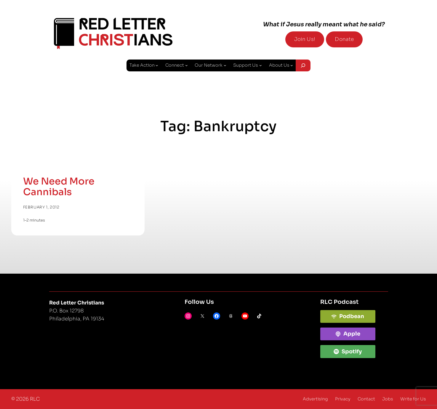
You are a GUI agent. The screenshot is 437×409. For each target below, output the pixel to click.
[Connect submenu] (186, 65)
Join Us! (304, 39)
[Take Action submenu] (157, 65)
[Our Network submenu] (225, 65)
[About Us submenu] (291, 65)
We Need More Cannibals (59, 186)
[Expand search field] (303, 65)
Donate (344, 39)
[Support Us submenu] (260, 65)
